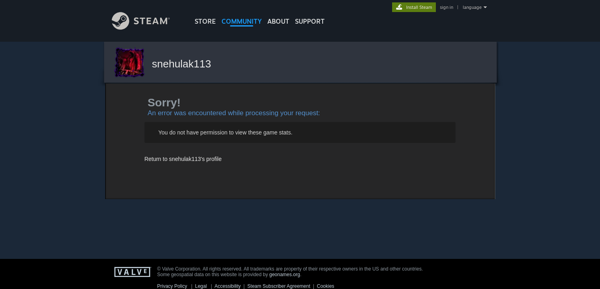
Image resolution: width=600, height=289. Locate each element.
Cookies (325, 286)
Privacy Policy (172, 286)
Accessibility (227, 286)
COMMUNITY (242, 21)
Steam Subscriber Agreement (278, 286)
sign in (446, 7)
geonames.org (284, 274)
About (278, 21)
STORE (205, 21)
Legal (201, 286)
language (472, 7)
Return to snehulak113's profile (183, 159)
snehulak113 (181, 64)
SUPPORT (310, 21)
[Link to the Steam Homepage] (147, 27)
